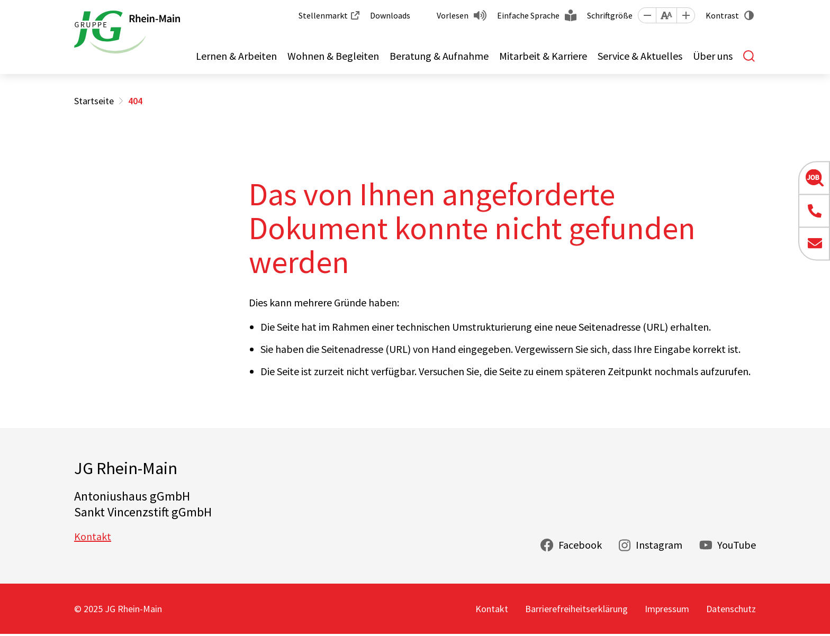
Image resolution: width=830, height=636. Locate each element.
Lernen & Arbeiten (236, 55)
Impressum (667, 609)
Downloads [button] (390, 15)
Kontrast (722, 15)
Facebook (580, 544)
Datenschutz (731, 609)
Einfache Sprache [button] (528, 15)
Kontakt (92, 536)
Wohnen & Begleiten (333, 55)
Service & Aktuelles (640, 55)
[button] (647, 15)
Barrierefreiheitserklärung (576, 609)
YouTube (736, 544)
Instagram (659, 544)
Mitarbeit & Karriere (543, 55)
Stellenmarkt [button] (323, 15)
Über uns (713, 55)
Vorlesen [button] (452, 15)
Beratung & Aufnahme (439, 55)
